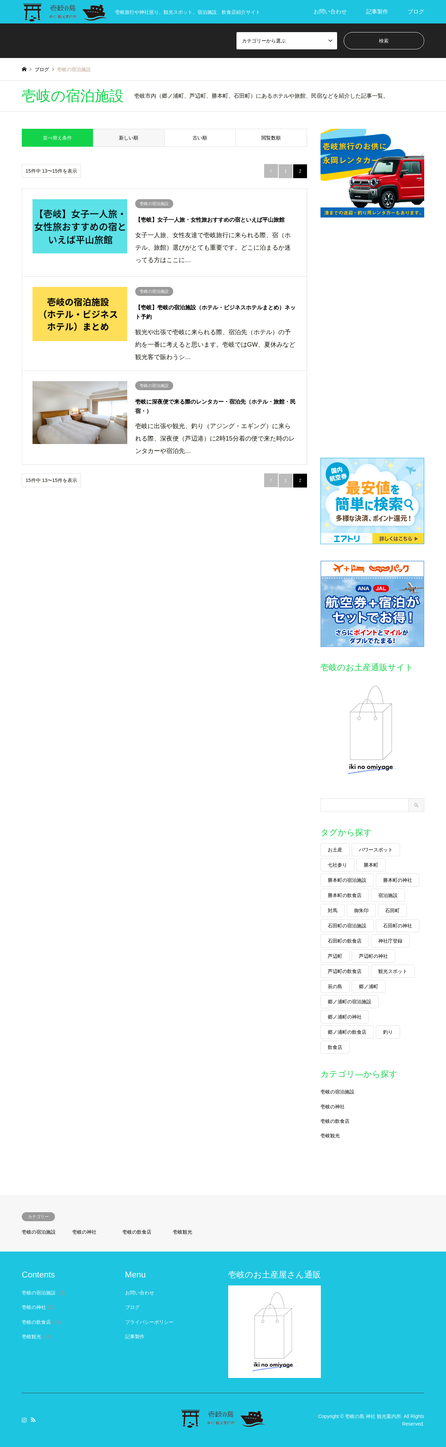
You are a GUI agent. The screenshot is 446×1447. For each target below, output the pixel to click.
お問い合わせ (330, 12)
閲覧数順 (271, 138)
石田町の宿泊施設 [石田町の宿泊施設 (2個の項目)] (347, 925)
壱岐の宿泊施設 (337, 1091)
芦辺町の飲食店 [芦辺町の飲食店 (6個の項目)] (345, 971)
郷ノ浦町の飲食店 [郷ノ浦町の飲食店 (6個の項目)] (347, 1032)
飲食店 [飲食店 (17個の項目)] (335, 1047)
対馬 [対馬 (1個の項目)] (332, 910)
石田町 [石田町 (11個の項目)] (392, 910)
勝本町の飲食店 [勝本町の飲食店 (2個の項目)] (345, 895)
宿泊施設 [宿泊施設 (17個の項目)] (388, 895)
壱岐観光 (330, 1135)
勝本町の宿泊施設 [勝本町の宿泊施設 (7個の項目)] (347, 880)
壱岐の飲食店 (335, 1121)
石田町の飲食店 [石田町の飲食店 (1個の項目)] (345, 941)
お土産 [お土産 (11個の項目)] (335, 849)
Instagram (24, 1419)
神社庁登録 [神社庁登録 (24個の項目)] (390, 941)
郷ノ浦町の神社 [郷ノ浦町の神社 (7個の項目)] (345, 1017)
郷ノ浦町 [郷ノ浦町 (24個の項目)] (368, 986)
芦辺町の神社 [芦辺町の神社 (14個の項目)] (373, 956)
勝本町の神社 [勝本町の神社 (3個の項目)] (397, 880)
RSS (33, 1419)
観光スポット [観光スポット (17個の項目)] (392, 971)
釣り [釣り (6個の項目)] (388, 1032)
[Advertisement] (372, 337)
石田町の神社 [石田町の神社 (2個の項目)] (397, 925)
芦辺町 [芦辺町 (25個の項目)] (335, 956)
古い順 (200, 138)
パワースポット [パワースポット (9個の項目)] (376, 849)
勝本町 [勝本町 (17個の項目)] (371, 865)
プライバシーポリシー (149, 1322)
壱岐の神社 (332, 1106)
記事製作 (377, 12)
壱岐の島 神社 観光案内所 (373, 1416)
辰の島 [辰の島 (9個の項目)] (335, 986)
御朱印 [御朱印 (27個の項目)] (361, 910)
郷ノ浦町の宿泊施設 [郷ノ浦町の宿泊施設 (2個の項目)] (349, 1001)
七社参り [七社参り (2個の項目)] (337, 865)
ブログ (416, 12)
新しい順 (128, 138)
